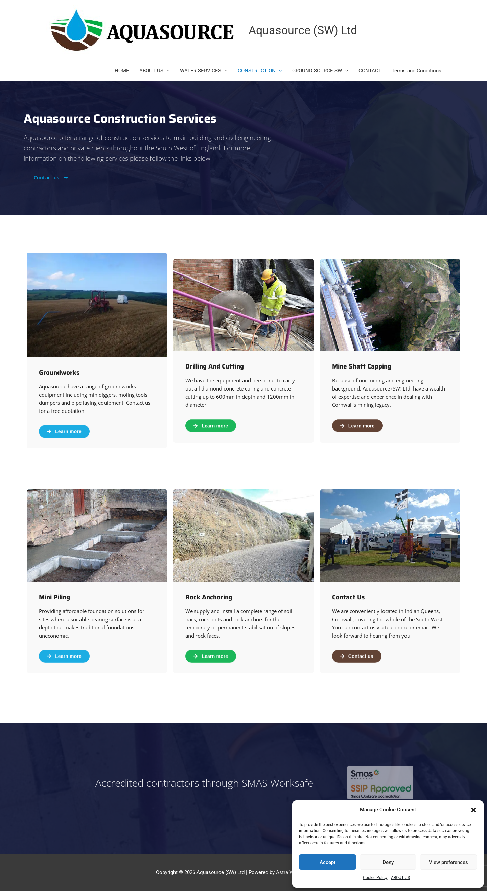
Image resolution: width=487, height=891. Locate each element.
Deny (388, 862)
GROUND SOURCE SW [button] (317, 71)
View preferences (448, 862)
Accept (327, 862)
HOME (122, 71)
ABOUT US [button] (151, 71)
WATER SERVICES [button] (200, 71)
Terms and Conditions (416, 71)
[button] (473, 810)
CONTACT (369, 71)
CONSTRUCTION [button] (257, 71)
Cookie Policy (375, 877)
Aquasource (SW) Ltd (305, 30)
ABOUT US (400, 877)
